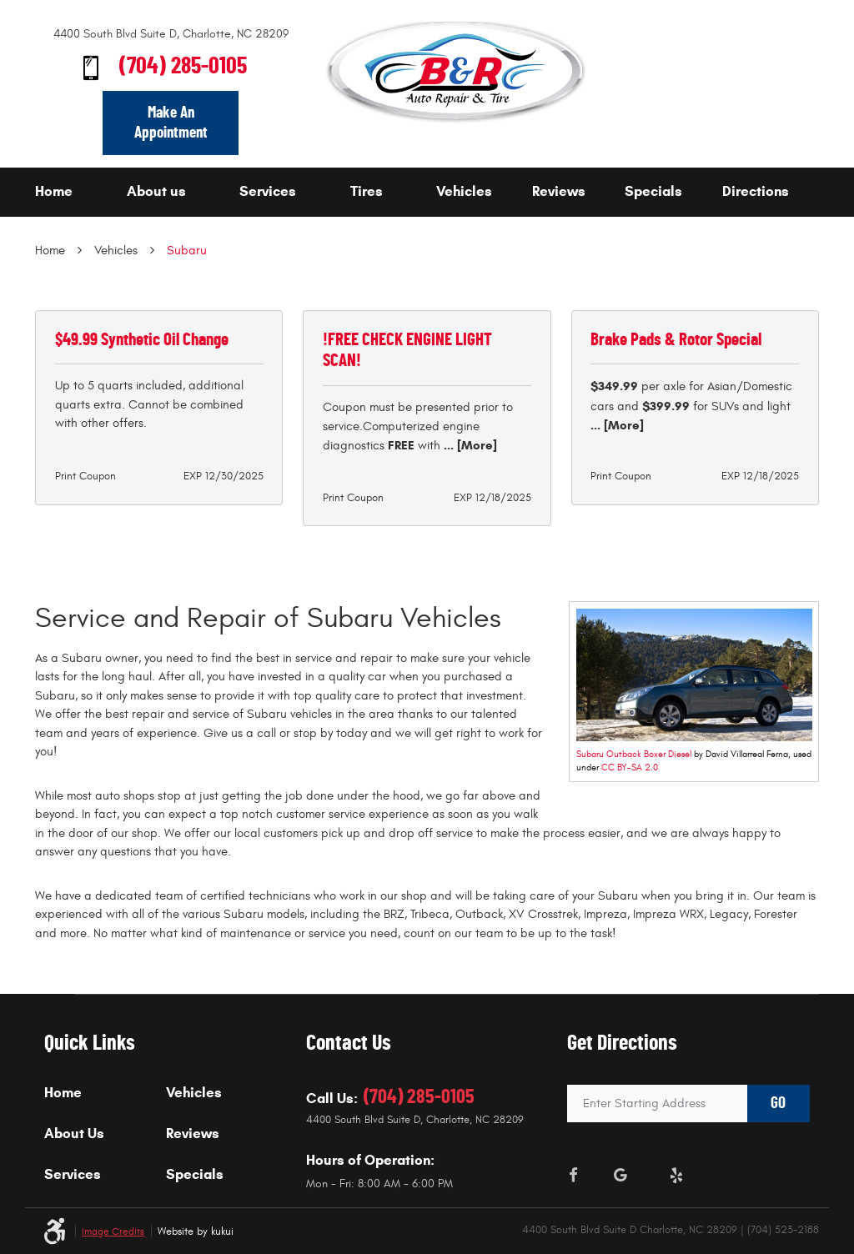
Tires (366, 191)
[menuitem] (76, 192)
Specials (653, 191)
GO (778, 1103)
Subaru (187, 250)
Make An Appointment (171, 122)
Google (620, 1175)
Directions (755, 191)
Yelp (676, 1175)
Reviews (558, 191)
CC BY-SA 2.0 (629, 767)
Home (54, 191)
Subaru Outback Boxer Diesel (633, 754)
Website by (196, 1231)
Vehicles (464, 191)
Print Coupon (85, 476)
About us (156, 191)
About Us (74, 1134)
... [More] (468, 445)
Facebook (573, 1175)
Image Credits (113, 1231)
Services (267, 191)
